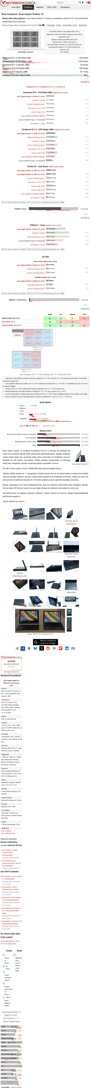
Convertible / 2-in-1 (70, 25)
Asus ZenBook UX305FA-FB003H (33, 116)
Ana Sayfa (16, 7)
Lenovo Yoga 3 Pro (38, 112)
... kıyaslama (84, 82)
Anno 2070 (6, 322)
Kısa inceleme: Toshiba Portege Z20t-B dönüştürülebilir (9, 851)
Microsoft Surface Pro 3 (36, 137)
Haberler (39, 7)
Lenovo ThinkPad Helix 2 (36, 104)
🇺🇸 (40, 25)
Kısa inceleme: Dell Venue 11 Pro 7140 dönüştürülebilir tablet (11, 910)
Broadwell (83, 25)
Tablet (58, 25)
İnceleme (28, 7)
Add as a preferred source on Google (45, 641)
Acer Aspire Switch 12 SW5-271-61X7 (31, 96)
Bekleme (18, 335)
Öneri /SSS (52, 7)
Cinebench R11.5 (47, 87)
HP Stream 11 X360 (38, 124)
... (88, 7)
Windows (51, 25)
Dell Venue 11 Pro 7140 (36, 108)
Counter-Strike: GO (9, 325)
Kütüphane (65, 7)
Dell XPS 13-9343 (38, 100)
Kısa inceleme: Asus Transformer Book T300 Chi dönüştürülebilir (11, 862)
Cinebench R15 (32, 87)
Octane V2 (60, 87)
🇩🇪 (43, 25)
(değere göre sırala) (60, 92)
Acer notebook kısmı (8, 833)
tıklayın (21, 501)
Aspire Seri (11, 943)
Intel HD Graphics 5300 (9, 702)
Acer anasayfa (6, 830)
